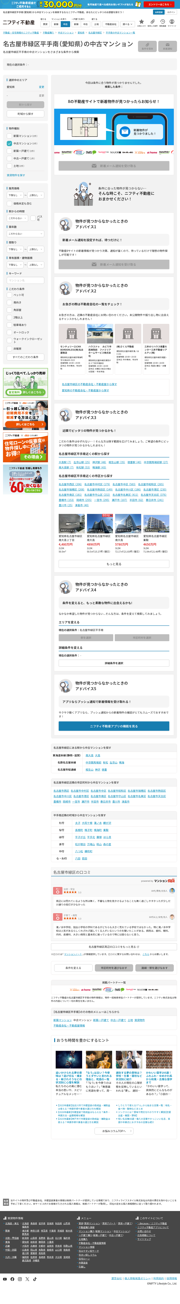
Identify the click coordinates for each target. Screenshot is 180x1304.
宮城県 (50, 1223)
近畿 (7, 1245)
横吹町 (88, 851)
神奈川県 (34, 1230)
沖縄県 (36, 1260)
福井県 (66, 1237)
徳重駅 (135, 462)
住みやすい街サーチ (89, 1250)
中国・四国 (10, 1249)
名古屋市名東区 (125, 495)
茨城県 (60, 1230)
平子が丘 (80, 837)
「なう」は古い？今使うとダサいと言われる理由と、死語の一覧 (99, 1076)
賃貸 (81, 1223)
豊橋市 (66, 500)
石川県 (58, 1237)
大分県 (58, 1257)
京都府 (42, 1245)
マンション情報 (86, 1246)
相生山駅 (117, 462)
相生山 (90, 769)
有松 (105, 762)
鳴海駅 (99, 467)
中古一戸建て (118, 1020)
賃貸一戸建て (124, 1223)
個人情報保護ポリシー (137, 1278)
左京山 (114, 762)
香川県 (25, 1253)
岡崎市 (84, 500)
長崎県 (42, 1257)
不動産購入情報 (86, 1227)
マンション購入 (86, 1231)
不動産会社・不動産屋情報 (69, 1025)
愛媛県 (33, 1253)
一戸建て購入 (85, 1235)
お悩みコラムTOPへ (114, 1131)
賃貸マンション (92, 1223)
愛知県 (25, 1241)
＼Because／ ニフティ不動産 (152, 1223)
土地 (130, 1020)
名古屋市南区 (70, 495)
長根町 (79, 830)
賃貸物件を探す (16, 175)
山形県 (66, 1223)
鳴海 (121, 762)
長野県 (42, 1237)
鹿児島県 (26, 1260)
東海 (7, 1241)
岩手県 (42, 1223)
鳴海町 (98, 830)
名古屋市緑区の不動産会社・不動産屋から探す (89, 384)
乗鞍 (106, 830)
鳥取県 (42, 1249)
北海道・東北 (12, 1223)
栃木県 (69, 1230)
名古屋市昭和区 (151, 484)
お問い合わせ (144, 1231)
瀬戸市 (119, 500)
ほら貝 (107, 837)
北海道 (25, 1223)
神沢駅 (99, 462)
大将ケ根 (87, 823)
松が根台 (80, 844)
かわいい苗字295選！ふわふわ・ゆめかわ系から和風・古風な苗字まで (159, 1077)
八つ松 (79, 851)
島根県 (50, 1249)
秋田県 (58, 1223)
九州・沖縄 (10, 1257)
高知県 (42, 1253)
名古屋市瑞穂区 (72, 489)
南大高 (90, 755)
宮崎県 (66, 1257)
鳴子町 (88, 830)
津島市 (82, 505)
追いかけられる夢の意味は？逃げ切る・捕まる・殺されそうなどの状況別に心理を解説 (69, 1077)
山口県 (58, 1249)
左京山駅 (82, 462)
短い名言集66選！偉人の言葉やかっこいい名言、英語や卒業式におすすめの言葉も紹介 (144, 1120)
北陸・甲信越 (12, 1237)
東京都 (25, 1230)
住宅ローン (84, 1258)
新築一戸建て (101, 1020)
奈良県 (58, 1245)
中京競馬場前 (93, 762)
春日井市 (155, 500)
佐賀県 (33, 1257)
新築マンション (62, 1020)
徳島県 (66, 1249)
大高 (97, 755)
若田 (84, 858)
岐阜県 (33, 1241)
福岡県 (25, 1257)
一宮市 (102, 500)
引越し (82, 1266)
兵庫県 (33, 1245)
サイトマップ (144, 1239)
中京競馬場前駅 (156, 462)
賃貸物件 (139, 1020)
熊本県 (50, 1257)
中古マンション (121, 1231)
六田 (77, 858)
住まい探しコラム (88, 1254)
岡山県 (33, 1249)
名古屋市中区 (124, 484)
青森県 (33, 1223)
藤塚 (99, 837)
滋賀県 (50, 1245)
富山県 (50, 1237)
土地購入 (83, 1239)
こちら (145, 954)
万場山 (91, 844)
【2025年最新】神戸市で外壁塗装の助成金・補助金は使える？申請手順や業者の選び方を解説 (84, 1120)
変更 (41, 87)
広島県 (25, 1249)
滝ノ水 (98, 823)
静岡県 (42, 1241)
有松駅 (83, 467)
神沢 (97, 769)
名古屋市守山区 (97, 495)
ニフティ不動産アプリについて (153, 1227)
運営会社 (116, 1278)
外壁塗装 (83, 1262)
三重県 (50, 1241)
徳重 (104, 769)
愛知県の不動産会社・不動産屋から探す (85, 390)
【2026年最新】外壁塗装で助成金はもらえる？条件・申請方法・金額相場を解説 (84, 1113)
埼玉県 (44, 1230)
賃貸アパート (109, 1223)
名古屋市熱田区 (100, 489)
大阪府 (25, 1245)
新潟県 (25, 1237)
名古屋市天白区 (153, 495)
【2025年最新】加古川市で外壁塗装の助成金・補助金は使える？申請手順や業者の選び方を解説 (84, 1107)
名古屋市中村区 (97, 484)
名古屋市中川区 (128, 489)
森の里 (107, 844)
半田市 (137, 500)
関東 (7, 1230)
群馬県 (25, 1234)
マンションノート (73, 954)
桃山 (99, 844)
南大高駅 (66, 467)
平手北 (91, 837)
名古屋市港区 (154, 489)
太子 (77, 823)
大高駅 (65, 462)
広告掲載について (146, 1235)
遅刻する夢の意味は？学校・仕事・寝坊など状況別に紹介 (129, 1076)
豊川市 (66, 505)
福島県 (25, 1226)
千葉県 (52, 1230)
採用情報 (171, 1278)
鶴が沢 (107, 823)
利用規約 (158, 1278)
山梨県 (33, 1237)
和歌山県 (67, 1245)
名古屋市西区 (70, 484)
